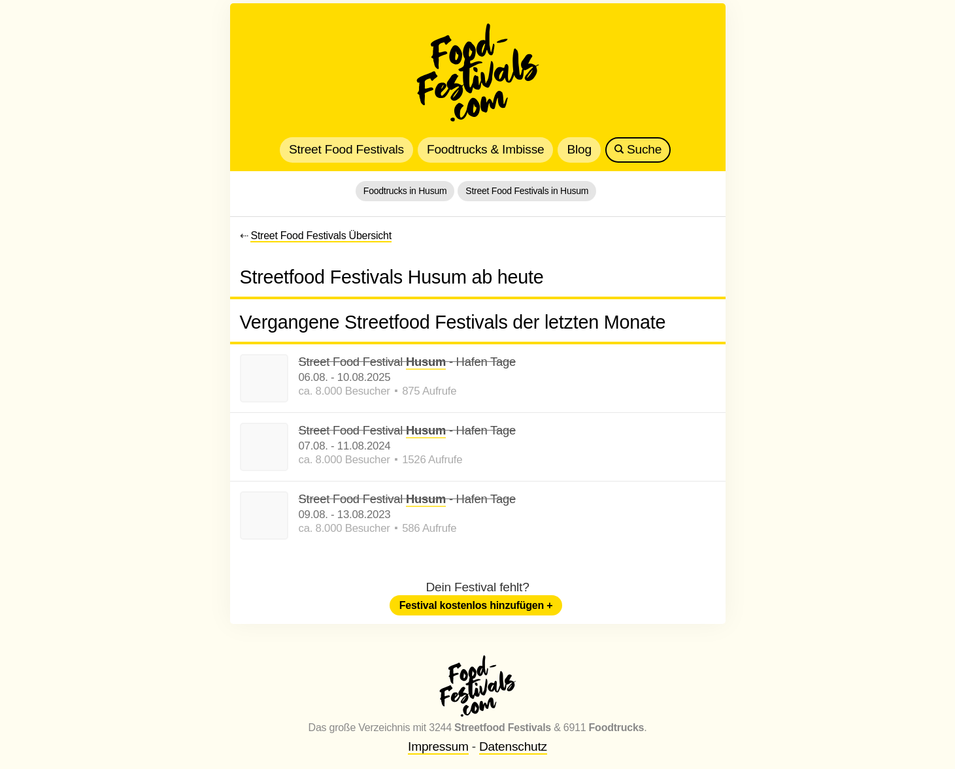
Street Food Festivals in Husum (526, 191)
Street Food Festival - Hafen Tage (407, 362)
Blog (579, 149)
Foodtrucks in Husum (405, 191)
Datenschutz (513, 746)
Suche (638, 149)
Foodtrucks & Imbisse (485, 149)
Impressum (438, 746)
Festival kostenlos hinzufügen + (476, 605)
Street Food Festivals (346, 149)
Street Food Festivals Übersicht (320, 235)
